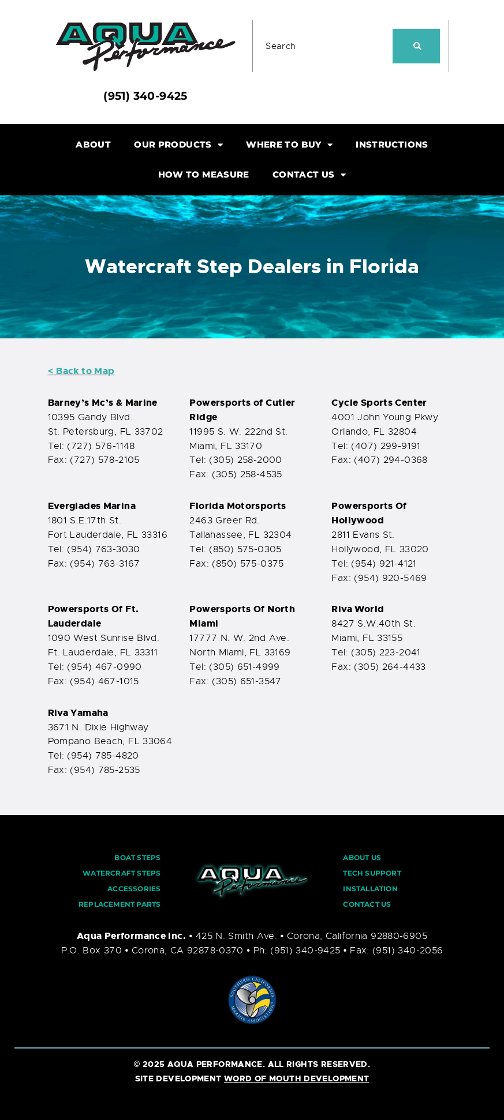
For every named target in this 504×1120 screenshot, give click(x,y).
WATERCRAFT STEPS (121, 873)
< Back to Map (81, 371)
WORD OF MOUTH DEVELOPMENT (296, 1078)
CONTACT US (309, 175)
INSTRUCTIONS (392, 144)
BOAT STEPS (137, 857)
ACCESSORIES (133, 888)
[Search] (416, 46)
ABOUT (93, 144)
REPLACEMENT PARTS (119, 904)
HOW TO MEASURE (203, 174)
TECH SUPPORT (372, 873)
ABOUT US (362, 857)
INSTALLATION (370, 888)
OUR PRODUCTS (178, 145)
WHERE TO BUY (289, 145)
